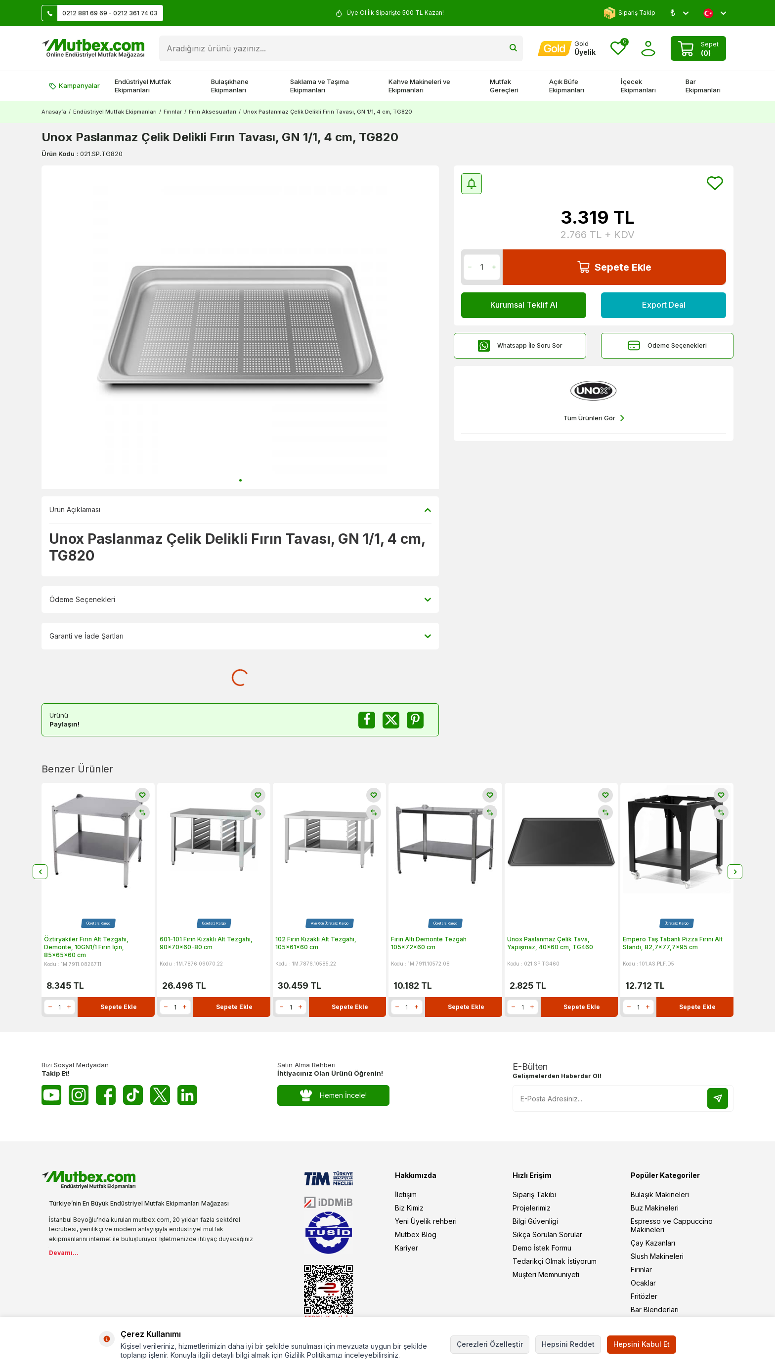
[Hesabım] (567, 48)
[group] (240, 327)
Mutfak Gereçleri (504, 86)
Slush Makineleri (657, 1256)
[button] (240, 480)
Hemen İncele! (333, 1096)
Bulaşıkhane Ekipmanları (230, 86)
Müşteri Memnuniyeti (546, 1274)
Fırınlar (173, 111)
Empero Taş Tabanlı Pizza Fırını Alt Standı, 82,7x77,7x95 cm (673, 943)
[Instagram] (78, 1095)
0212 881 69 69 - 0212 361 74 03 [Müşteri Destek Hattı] (100, 13)
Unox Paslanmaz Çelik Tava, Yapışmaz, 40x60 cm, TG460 (550, 943)
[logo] (93, 48)
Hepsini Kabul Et (641, 1344)
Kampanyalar (74, 85)
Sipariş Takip (629, 13)
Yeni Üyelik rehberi (426, 1221)
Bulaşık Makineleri (660, 1194)
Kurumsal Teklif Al (524, 305)
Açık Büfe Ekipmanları (566, 86)
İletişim (406, 1194)
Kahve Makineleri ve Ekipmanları (419, 86)
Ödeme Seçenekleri (667, 345)
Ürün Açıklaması (240, 509)
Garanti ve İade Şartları (240, 636)
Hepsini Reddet (568, 1344)
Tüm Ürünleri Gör (593, 418)
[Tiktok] (133, 1095)
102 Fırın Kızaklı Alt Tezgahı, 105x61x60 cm (315, 943)
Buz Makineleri (655, 1208)
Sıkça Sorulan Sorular (547, 1234)
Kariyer (406, 1248)
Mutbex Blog (415, 1234)
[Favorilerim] (618, 48)
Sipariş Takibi (534, 1194)
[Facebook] (106, 1095)
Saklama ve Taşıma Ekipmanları (319, 86)
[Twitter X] (160, 1095)
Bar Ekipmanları (703, 86)
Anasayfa (54, 111)
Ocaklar (643, 1283)
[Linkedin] (187, 1095)
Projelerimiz (532, 1208)
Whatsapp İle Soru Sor (519, 345)
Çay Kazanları (653, 1243)
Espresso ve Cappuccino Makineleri (672, 1225)
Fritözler (644, 1296)
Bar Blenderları (655, 1309)
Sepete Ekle (614, 267)
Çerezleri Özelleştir (490, 1344)
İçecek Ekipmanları (638, 86)
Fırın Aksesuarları (212, 111)
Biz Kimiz (409, 1208)
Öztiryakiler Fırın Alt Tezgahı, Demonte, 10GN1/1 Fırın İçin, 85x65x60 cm (86, 946)
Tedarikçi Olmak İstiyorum (555, 1261)
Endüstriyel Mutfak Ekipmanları (143, 86)
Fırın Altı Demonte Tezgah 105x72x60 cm (429, 943)
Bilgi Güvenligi (535, 1221)
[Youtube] (51, 1095)
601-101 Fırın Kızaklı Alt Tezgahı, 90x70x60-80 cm (206, 943)
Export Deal (664, 305)
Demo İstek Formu (542, 1248)
